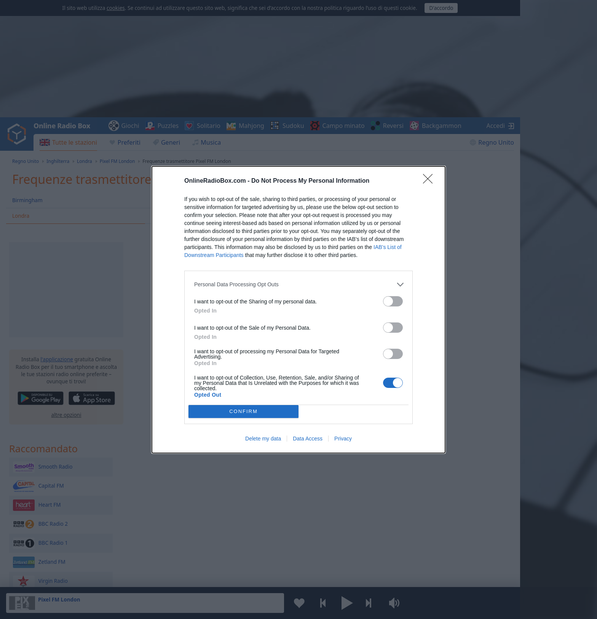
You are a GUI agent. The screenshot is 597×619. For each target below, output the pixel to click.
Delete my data (263, 439)
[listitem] (298, 285)
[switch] (393, 301)
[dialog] (298, 309)
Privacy (343, 439)
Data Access (307, 439)
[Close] (430, 181)
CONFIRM (243, 411)
